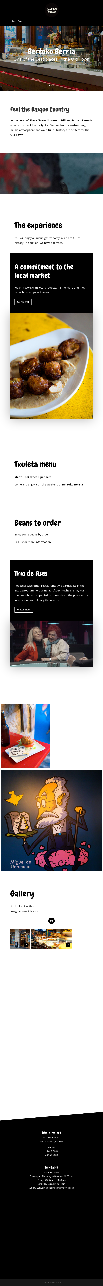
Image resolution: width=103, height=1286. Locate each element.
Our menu (23, 301)
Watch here (23, 609)
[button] (22, 942)
